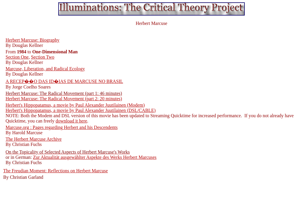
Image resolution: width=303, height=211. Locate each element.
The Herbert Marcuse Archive (33, 139)
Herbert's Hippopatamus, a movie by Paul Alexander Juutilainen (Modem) (75, 105)
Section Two (42, 57)
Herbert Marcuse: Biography (32, 40)
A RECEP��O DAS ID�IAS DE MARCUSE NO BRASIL (64, 81)
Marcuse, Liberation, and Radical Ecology (45, 68)
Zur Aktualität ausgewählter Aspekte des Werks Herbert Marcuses (95, 157)
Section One (17, 57)
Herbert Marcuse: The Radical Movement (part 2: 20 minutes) (64, 98)
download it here (71, 120)
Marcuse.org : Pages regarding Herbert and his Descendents (62, 127)
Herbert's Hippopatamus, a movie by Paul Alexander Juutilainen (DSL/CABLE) (81, 110)
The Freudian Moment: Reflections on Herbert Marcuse (55, 170)
